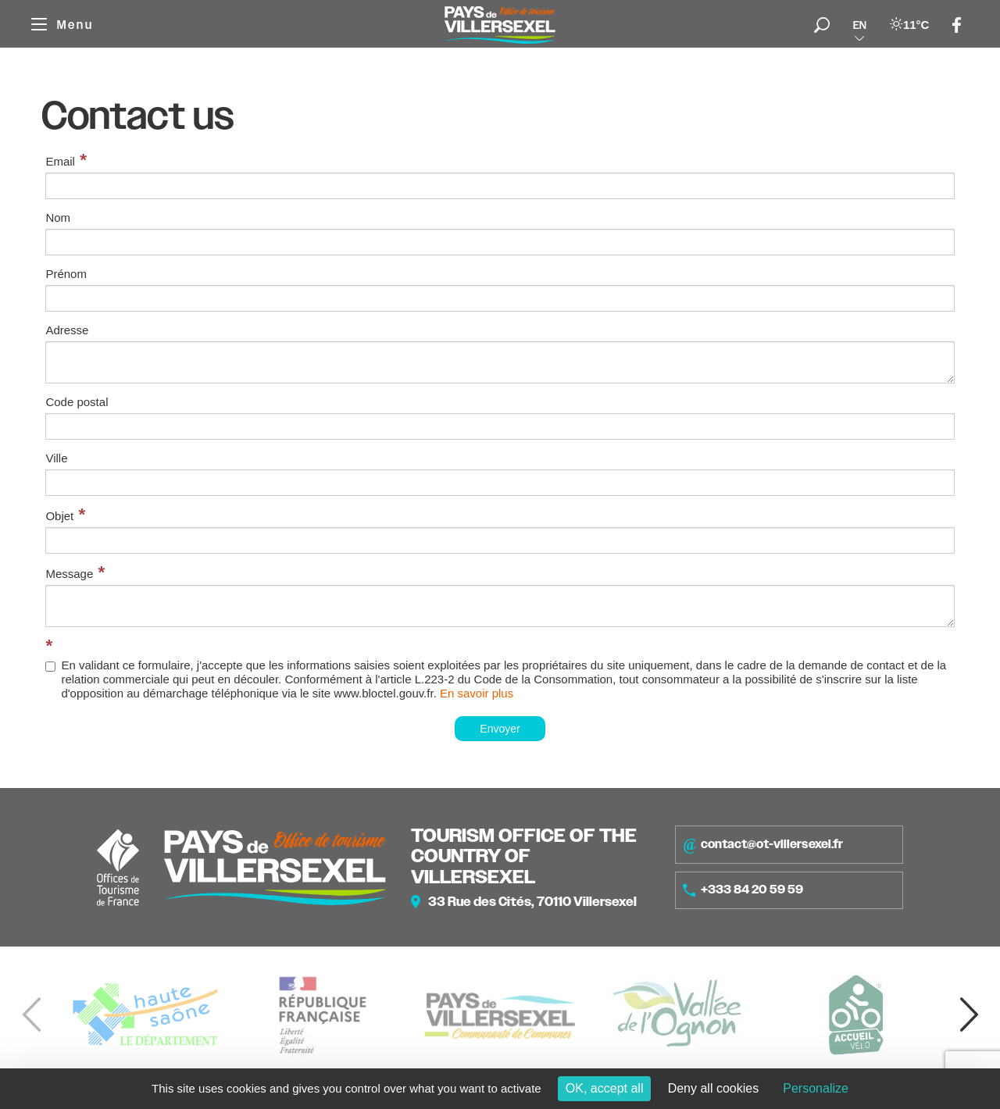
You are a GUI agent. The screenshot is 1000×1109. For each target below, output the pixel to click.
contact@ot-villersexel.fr (763, 844)
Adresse (66, 330)
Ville (56, 458)
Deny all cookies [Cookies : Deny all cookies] (713, 1088)
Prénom (66, 273)
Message (69, 573)
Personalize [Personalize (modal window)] (815, 1088)
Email (60, 161)
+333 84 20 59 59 (743, 890)
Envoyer (500, 728)
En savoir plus (476, 693)
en (859, 25)
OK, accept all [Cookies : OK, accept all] (605, 1088)
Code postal (76, 401)
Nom (57, 217)
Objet (59, 515)
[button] (969, 1014)
